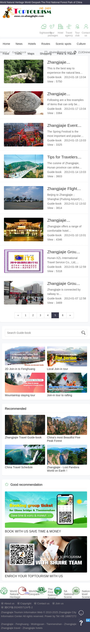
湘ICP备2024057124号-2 (18, 607)
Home (6, 43)
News (19, 43)
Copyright (25, 603)
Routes (45, 43)
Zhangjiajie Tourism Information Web (22, 612)
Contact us (43, 603)
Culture (81, 43)
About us (9, 603)
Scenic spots (63, 43)
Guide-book (19, 52)
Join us (60, 603)
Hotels (32, 43)
